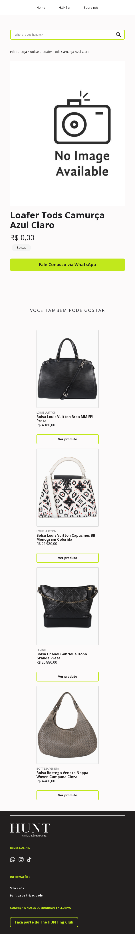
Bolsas (35, 52)
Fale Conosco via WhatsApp (67, 265)
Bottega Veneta (47, 769)
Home (40, 8)
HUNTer (65, 8)
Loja (23, 52)
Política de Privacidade (26, 897)
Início (14, 52)
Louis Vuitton (46, 413)
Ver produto (67, 440)
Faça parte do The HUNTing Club (44, 923)
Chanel (41, 651)
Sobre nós (91, 8)
